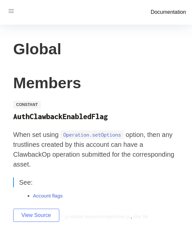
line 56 (140, 216)
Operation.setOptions (92, 135)
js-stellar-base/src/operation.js (98, 216)
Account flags (48, 195)
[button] (11, 11)
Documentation (168, 12)
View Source (36, 215)
